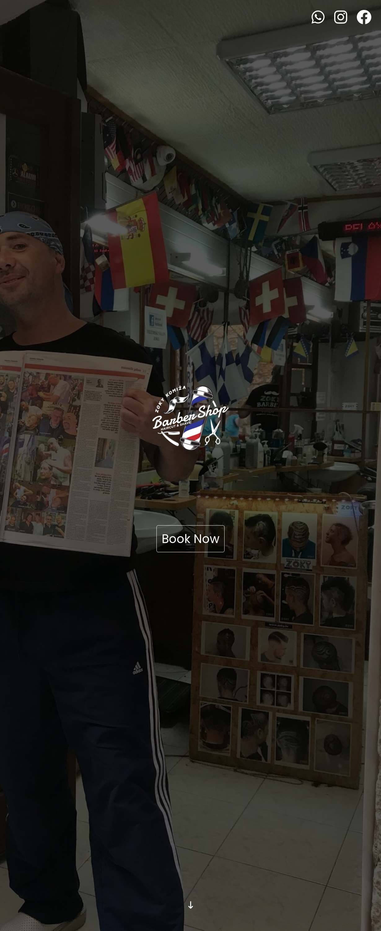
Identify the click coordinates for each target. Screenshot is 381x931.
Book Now (190, 539)
